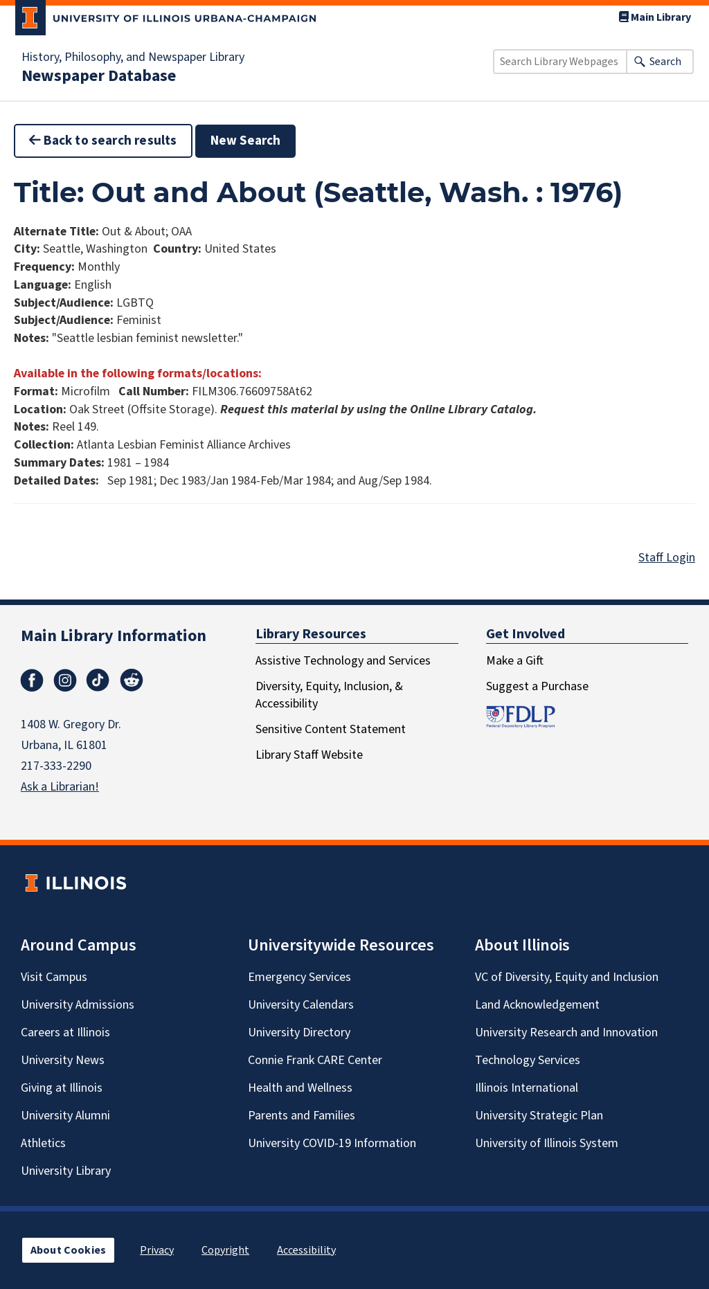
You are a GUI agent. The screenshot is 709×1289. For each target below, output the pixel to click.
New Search (245, 141)
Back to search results (103, 141)
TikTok (98, 680)
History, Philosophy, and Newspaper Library (132, 57)
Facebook (32, 680)
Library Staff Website (309, 755)
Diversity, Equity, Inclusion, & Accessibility (329, 695)
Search (665, 61)
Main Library (655, 17)
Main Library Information (113, 636)
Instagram (65, 680)
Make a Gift (515, 660)
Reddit (131, 680)
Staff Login (666, 557)
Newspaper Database (98, 76)
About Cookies (68, 1250)
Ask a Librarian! (60, 786)
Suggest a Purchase (537, 686)
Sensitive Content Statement (330, 729)
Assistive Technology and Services (343, 660)
